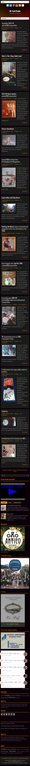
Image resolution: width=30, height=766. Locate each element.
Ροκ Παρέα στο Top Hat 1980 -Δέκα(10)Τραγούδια (12, 264)
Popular (4, 502)
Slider (18, 753)
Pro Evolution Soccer (11, 753)
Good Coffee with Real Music (11, 198)
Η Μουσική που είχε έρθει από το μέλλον (14, 370)
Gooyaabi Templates (23, 762)
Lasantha (23, 760)
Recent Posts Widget (25, 688)
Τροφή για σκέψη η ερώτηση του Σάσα (10, 675)
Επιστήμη (27, 695)
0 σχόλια (3, 656)
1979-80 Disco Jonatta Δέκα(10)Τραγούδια (9, 95)
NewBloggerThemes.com (8, 762)
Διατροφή (23, 749)
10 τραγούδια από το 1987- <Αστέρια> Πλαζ (11, 338)
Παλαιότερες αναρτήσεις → (22, 470)
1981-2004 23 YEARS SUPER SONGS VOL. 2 (12, 668)
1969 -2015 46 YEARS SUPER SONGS (10, 653)
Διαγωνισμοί (22, 695)
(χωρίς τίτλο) (10, 514)
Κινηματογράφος (4, 697)
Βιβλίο (12, 695)
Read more (9, 656)
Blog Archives (17, 502)
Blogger (26, 758)
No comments (22, 98)
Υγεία (18, 751)
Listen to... (5, 411)
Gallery (2, 695)
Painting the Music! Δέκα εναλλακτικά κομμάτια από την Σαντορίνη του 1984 (15, 228)
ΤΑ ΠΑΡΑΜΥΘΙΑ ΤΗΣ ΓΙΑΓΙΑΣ (14, 505)
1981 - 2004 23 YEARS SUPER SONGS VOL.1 (11, 683)
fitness (2, 753)
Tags (10, 502)
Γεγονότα (17, 695)
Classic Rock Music (8, 129)
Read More (24, 49)
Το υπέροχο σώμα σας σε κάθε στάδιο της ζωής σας (12, 726)
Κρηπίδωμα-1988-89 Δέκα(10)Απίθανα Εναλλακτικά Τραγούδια (13, 300)
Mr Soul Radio (15, 10)
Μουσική (17, 200)
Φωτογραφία (17, 697)
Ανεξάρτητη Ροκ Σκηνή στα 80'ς (14, 438)
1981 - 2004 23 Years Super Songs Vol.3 (12, 660)
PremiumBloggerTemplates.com (15, 761)
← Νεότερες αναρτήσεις (6, 470)
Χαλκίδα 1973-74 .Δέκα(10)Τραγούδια (9, 24)
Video (20, 753)
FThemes (11, 760)
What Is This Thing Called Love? (12, 56)
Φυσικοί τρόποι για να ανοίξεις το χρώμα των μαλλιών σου (14, 728)
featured (27, 751)
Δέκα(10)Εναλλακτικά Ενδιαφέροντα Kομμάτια (11, 160)
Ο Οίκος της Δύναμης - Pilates (8, 723)
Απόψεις (16, 27)
